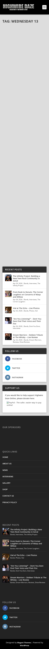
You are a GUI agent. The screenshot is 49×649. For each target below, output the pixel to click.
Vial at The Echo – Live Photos (26, 308)
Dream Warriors (35, 340)
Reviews (16, 342)
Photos (31, 311)
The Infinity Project (30, 534)
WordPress (24, 645)
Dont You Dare (34, 326)
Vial (36, 311)
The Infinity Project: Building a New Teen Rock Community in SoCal (26, 278)
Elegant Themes (24, 642)
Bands (26, 283)
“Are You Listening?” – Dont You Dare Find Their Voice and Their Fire (27, 321)
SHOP (5, 489)
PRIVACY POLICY (9, 502)
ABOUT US (6, 463)
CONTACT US (8, 496)
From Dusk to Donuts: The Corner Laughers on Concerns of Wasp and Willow (28, 294)
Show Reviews (25, 342)
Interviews (33, 283)
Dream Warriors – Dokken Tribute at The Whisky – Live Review (28, 336)
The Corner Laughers (31, 548)
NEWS (5, 470)
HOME (5, 457)
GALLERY (6, 483)
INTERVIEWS (7, 476)
